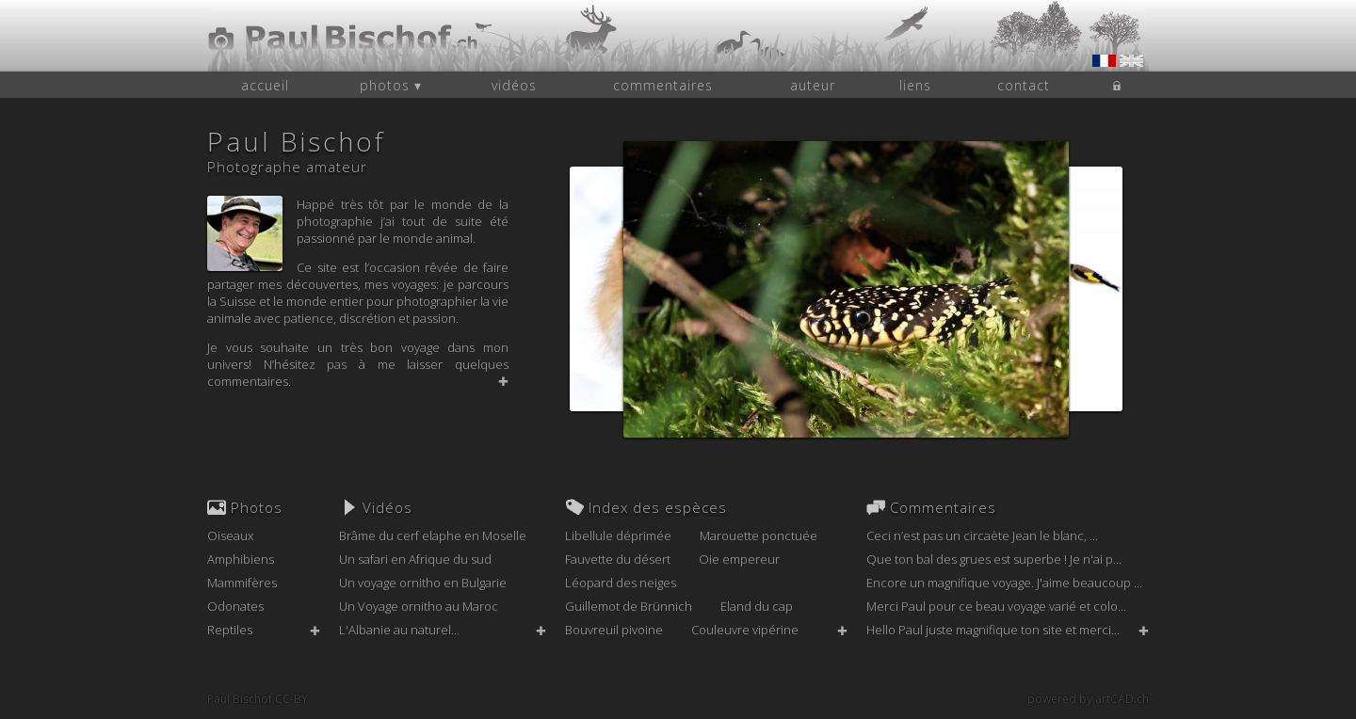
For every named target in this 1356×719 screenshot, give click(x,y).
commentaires (663, 85)
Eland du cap (756, 606)
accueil (265, 85)
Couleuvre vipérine (745, 629)
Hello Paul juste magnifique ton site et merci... (993, 629)
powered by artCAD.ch (1088, 699)
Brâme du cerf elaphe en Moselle (432, 535)
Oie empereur (739, 559)
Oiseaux (230, 535)
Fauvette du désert (617, 559)
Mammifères (242, 582)
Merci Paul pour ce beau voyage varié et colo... (996, 606)
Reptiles (229, 629)
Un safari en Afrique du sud (415, 559)
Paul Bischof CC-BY (257, 699)
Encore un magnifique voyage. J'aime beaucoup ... (1004, 582)
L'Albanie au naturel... (399, 629)
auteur (812, 85)
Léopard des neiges (620, 582)
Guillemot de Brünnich (628, 606)
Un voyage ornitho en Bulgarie (423, 582)
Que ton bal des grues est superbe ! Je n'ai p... (994, 559)
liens (915, 85)
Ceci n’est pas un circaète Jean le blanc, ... (982, 535)
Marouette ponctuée (758, 535)
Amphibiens (240, 559)
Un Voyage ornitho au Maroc (418, 606)
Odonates (235, 606)
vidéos (514, 85)
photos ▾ (391, 85)
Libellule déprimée (618, 535)
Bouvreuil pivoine (614, 629)
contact (1023, 85)
